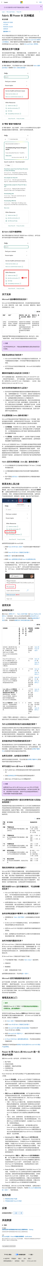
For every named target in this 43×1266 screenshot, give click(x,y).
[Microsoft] (21, 2)
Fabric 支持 (37, 659)
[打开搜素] (37, 2)
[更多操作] (39, 12)
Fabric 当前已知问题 (19, 67)
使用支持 (5, 29)
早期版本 (13, 1258)
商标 (22, 1261)
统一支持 (24, 973)
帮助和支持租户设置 (11, 1199)
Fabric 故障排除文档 (14, 559)
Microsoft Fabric (11, 12)
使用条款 (17, 1261)
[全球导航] (1, 2)
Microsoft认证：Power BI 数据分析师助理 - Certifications (17, 1236)
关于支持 (5, 24)
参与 (25, 1258)
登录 (40, 2)
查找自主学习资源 (8, 22)
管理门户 (11, 614)
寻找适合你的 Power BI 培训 (13, 1201)
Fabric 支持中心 (37, 663)
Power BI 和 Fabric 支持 (15, 547)
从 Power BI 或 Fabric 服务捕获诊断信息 (16, 1039)
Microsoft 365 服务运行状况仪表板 (18, 1028)
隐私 (29, 1258)
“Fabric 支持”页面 (22, 614)
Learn (3, 12)
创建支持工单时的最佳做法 (22, 620)
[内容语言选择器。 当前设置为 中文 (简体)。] (8, 1254)
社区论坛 (14, 476)
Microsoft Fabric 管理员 (31, 44)
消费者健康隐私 (7, 1261)
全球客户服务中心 (32, 759)
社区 (9, 556)
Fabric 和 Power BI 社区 (37, 648)
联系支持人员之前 (8, 26)
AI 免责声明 (6, 1258)
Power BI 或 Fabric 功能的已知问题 (18, 552)
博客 (19, 1258)
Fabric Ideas (27, 960)
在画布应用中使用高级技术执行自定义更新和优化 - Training (17, 1229)
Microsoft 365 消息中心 (15, 1033)
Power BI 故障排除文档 (28, 559)
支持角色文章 (12, 775)
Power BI (19, 12)
